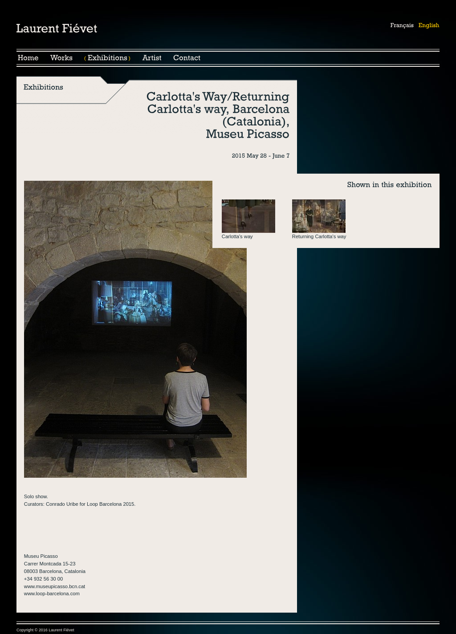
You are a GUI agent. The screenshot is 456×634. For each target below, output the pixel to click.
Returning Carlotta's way (319, 236)
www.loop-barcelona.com (52, 593)
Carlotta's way (237, 236)
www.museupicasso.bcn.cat (54, 586)
